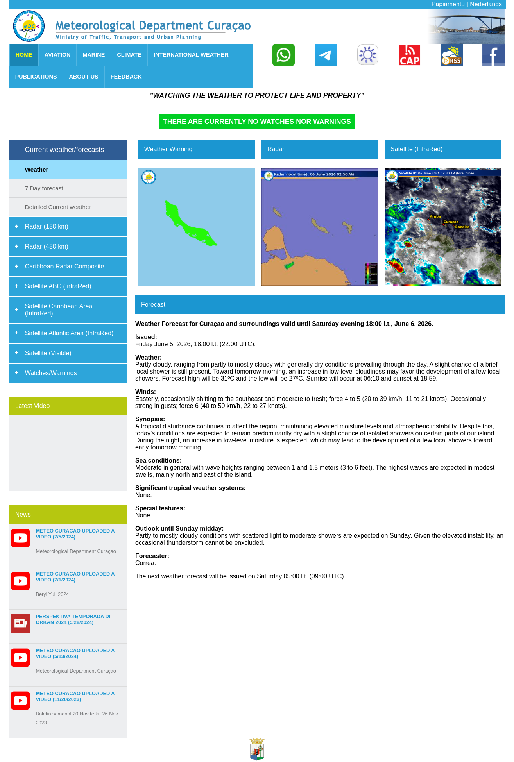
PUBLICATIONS (36, 76)
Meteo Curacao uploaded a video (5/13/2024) (75, 653)
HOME (24, 55)
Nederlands (486, 4)
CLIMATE (129, 55)
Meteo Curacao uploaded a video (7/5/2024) (75, 534)
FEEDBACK (126, 76)
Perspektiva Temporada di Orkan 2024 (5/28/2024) (73, 619)
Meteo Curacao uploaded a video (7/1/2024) (75, 577)
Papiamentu (448, 4)
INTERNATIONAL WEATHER (191, 55)
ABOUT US (84, 76)
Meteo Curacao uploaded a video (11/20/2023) (75, 696)
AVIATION (58, 55)
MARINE (93, 55)
